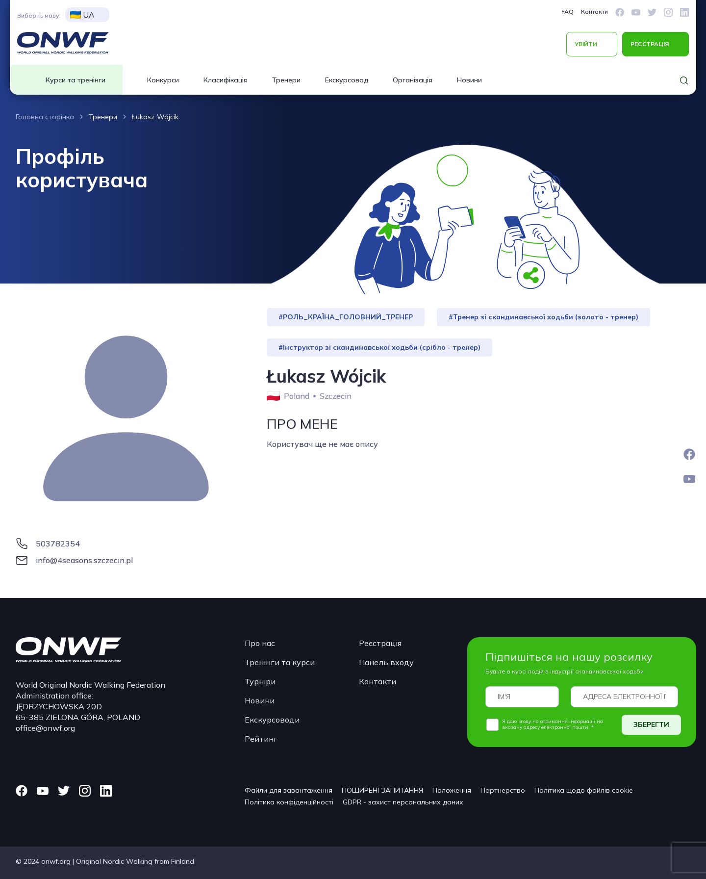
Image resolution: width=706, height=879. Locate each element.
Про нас (260, 643)
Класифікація (225, 80)
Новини (469, 80)
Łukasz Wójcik (155, 116)
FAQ (567, 11)
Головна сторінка (45, 116)
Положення (451, 790)
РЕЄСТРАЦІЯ (649, 44)
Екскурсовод (346, 80)
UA (82, 15)
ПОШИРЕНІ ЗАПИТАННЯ (382, 790)
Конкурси (163, 80)
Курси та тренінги (75, 80)
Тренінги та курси (280, 662)
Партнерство (502, 790)
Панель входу (386, 662)
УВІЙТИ (586, 44)
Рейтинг (261, 739)
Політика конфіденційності (289, 802)
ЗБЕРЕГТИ (651, 724)
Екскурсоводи (272, 719)
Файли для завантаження (288, 790)
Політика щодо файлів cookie (583, 790)
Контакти (594, 11)
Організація (412, 80)
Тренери (286, 80)
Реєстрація (380, 643)
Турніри (260, 681)
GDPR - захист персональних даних (403, 802)
